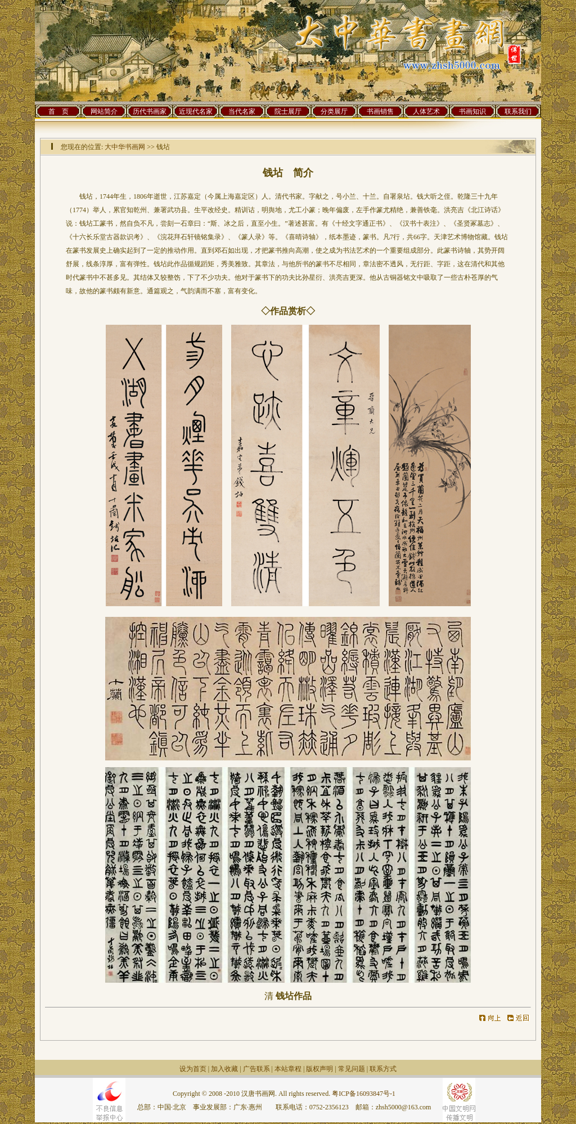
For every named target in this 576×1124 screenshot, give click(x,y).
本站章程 (288, 1069)
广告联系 (256, 1069)
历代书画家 (149, 111)
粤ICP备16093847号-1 (363, 1094)
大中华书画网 (125, 147)
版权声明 (319, 1069)
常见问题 (351, 1069)
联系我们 (518, 111)
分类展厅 (334, 111)
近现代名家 (196, 111)
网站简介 (104, 111)
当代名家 (241, 111)
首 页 (58, 111)
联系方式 (383, 1069)
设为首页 (192, 1069)
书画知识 (472, 111)
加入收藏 (224, 1069)
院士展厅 (288, 111)
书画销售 (380, 111)
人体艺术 (426, 111)
